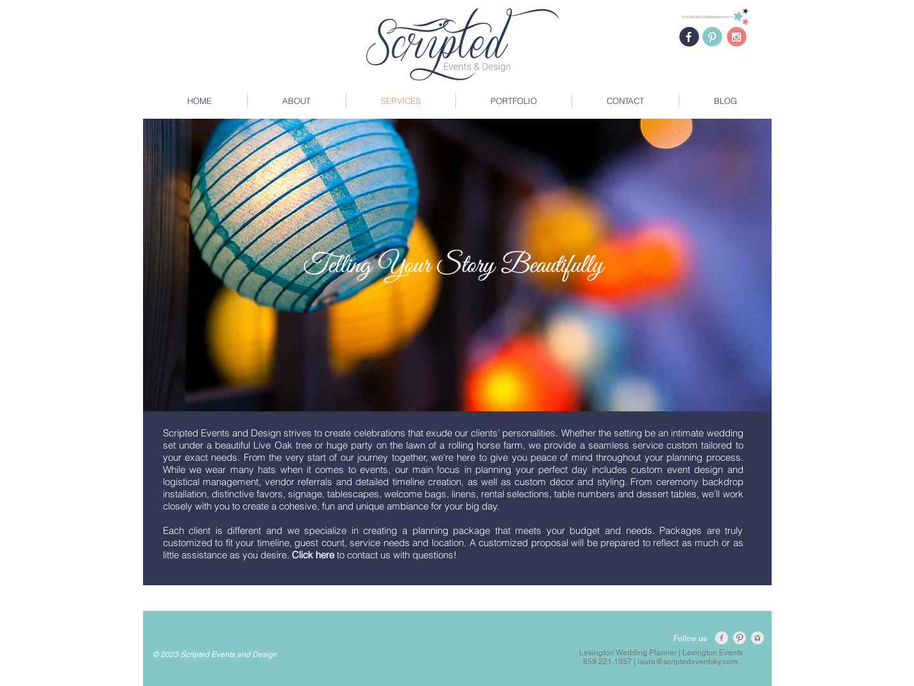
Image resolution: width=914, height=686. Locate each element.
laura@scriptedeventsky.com (688, 661)
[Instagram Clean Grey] (757, 637)
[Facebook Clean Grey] (721, 637)
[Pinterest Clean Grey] (739, 637)
